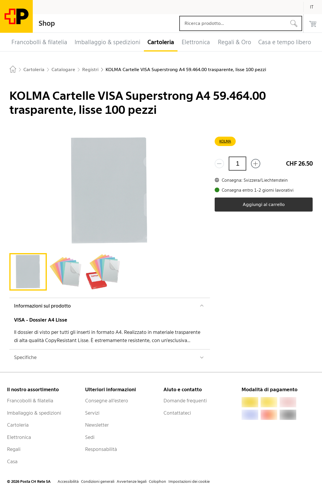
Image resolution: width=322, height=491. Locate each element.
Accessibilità (68, 481)
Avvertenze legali (132, 481)
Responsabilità (101, 449)
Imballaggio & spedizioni (34, 413)
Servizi (92, 413)
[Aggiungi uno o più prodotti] (255, 163)
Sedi (89, 437)
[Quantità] (237, 164)
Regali (13, 449)
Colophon (157, 481)
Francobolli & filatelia (30, 401)
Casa (12, 461)
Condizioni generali (97, 481)
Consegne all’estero (106, 401)
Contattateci (177, 413)
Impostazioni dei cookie (189, 481)
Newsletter (97, 425)
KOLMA (225, 141)
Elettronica (19, 437)
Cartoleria (18, 425)
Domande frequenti (185, 401)
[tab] (28, 272)
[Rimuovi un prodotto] (219, 163)
